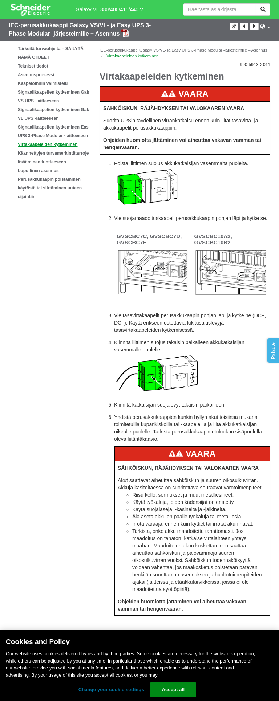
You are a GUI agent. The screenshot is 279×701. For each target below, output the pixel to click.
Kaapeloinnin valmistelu (43, 83)
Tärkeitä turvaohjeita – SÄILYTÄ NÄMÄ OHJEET (51, 53)
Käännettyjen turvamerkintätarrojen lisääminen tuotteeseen (55, 157)
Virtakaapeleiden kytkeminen (48, 144)
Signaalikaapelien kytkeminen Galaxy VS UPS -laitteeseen (56, 96)
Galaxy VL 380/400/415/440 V (109, 9)
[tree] (49, 122)
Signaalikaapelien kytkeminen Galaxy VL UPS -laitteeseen (56, 114)
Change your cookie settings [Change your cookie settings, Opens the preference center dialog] (111, 689)
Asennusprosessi (36, 74)
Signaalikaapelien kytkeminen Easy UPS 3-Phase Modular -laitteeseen (54, 131)
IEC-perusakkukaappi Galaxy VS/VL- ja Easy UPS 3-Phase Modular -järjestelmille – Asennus (183, 50)
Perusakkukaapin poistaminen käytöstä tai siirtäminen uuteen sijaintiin (50, 188)
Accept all (173, 689)
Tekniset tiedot (33, 66)
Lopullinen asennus (38, 170)
